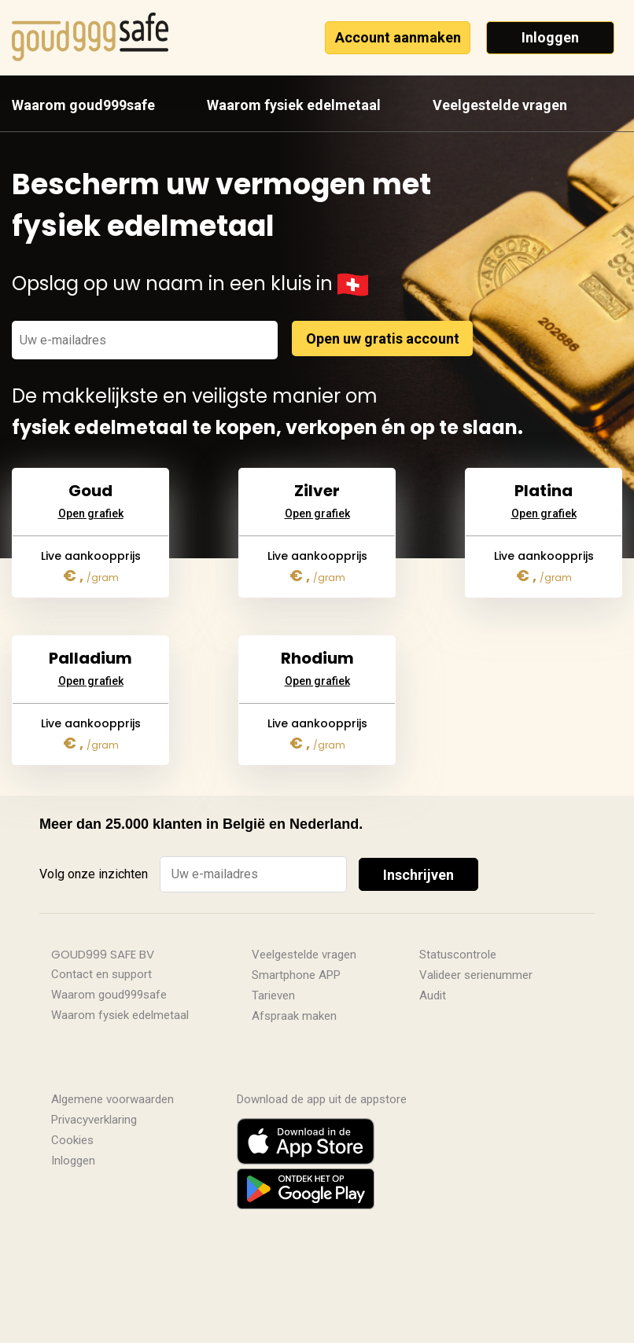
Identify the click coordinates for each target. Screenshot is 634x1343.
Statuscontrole (457, 954)
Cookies (72, 1140)
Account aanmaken (398, 37)
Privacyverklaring (94, 1120)
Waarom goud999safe (83, 105)
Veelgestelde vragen (500, 105)
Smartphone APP (296, 975)
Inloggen (550, 37)
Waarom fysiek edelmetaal (294, 105)
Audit (432, 995)
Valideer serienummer (476, 975)
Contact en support (101, 974)
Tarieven (273, 995)
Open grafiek (91, 476)
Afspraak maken (294, 1016)
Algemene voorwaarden (112, 1099)
